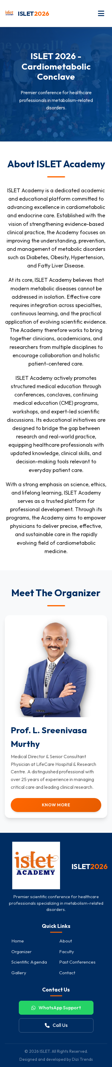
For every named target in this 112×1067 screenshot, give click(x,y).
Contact (67, 972)
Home (17, 941)
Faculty (66, 951)
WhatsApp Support (56, 1008)
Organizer (21, 951)
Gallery (18, 972)
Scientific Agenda (29, 962)
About (65, 941)
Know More (56, 805)
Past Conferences (77, 962)
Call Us (56, 1025)
